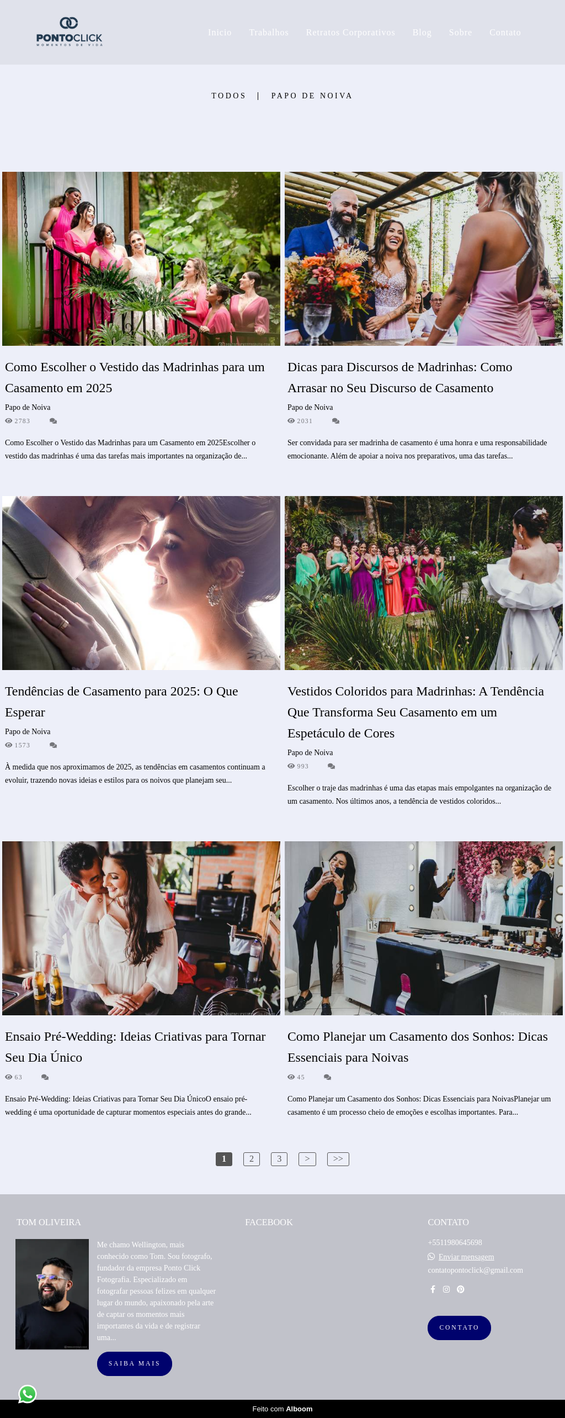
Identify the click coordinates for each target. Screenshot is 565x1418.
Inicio (220, 32)
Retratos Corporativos (351, 32)
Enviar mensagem (466, 1257)
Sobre (460, 32)
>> (338, 1158)
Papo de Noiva (312, 96)
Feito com (282, 1409)
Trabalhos (269, 32)
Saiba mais (135, 1363)
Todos (229, 96)
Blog (422, 32)
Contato (505, 32)
